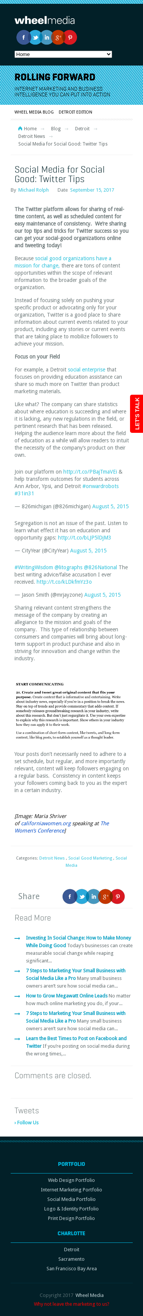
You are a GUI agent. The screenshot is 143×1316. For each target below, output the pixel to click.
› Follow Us (26, 1122)
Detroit (82, 128)
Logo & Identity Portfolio (71, 1209)
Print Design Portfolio (71, 1218)
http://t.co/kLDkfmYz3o (64, 582)
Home (30, 128)
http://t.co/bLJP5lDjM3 (84, 538)
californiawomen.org (46, 823)
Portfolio (71, 1164)
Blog (56, 128)
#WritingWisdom (33, 567)
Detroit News (31, 136)
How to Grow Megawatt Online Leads (67, 996)
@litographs (68, 567)
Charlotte (71, 1233)
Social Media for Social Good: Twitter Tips (59, 173)
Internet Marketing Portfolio (71, 1190)
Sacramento (71, 1259)
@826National (100, 567)
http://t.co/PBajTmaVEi (90, 472)
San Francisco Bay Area (72, 1268)
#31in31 (24, 493)
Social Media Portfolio (71, 1199)
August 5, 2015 (110, 506)
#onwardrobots (100, 486)
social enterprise (86, 370)
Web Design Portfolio (71, 1180)
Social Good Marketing (90, 858)
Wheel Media (90, 1295)
